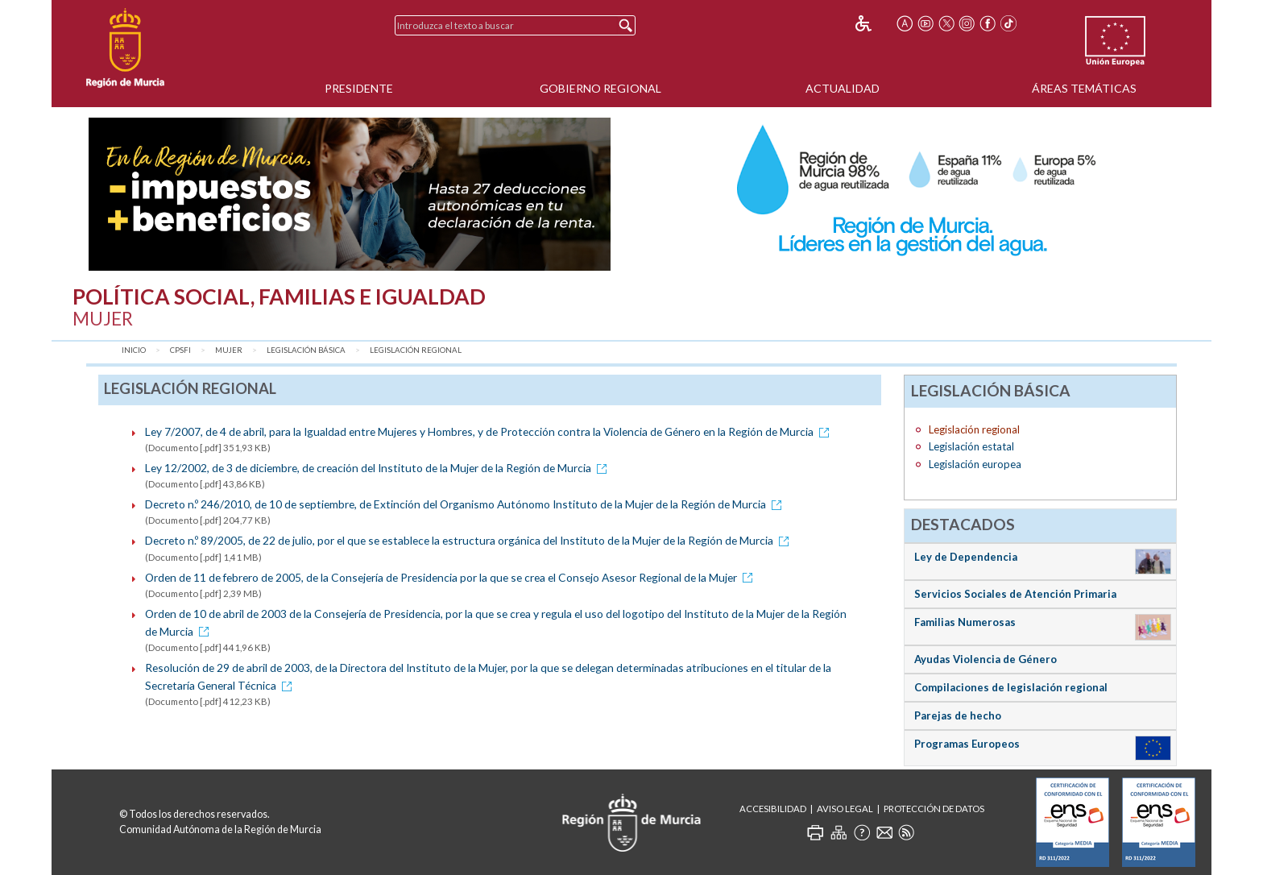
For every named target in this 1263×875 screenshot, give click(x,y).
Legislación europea (975, 464)
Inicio (134, 350)
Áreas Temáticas (1084, 88)
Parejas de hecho (957, 715)
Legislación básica (306, 350)
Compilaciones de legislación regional (1011, 687)
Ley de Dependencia (965, 556)
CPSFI (180, 350)
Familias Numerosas (965, 622)
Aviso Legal (845, 808)
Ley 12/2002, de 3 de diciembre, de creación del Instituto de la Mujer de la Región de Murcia (378, 468)
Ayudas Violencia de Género (985, 659)
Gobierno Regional (600, 88)
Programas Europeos (967, 743)
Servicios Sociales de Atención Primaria (1015, 593)
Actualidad (842, 88)
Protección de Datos (934, 808)
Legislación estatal (971, 446)
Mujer (228, 350)
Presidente (359, 88)
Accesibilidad (772, 808)
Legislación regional (416, 350)
